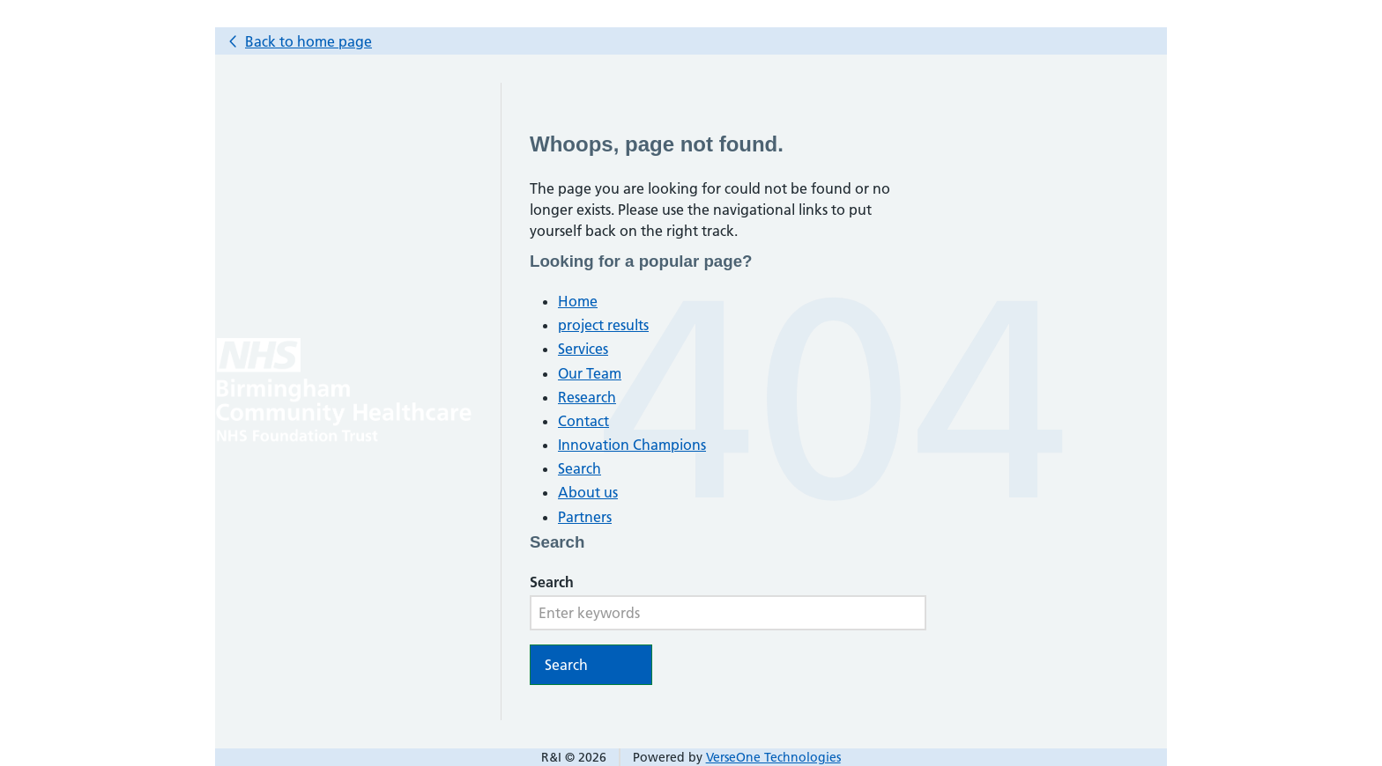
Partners (585, 517)
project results (603, 325)
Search (579, 468)
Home (578, 301)
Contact (583, 421)
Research (587, 397)
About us (588, 492)
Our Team (589, 373)
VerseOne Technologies (773, 757)
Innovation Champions (632, 444)
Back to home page (308, 41)
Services (583, 348)
